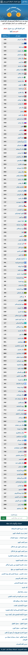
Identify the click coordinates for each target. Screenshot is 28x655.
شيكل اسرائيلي (21, 69)
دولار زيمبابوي (21, 508)
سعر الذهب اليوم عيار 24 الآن (19, 551)
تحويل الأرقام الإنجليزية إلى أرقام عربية (16, 614)
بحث (3, 518)
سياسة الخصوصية (22, 649)
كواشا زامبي (22, 504)
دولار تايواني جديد (20, 463)
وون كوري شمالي (20, 315)
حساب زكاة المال (22, 592)
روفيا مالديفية (21, 364)
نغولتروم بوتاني (21, 187)
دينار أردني (22, 62)
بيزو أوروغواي (21, 478)
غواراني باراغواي (21, 413)
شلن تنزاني (22, 466)
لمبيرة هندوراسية (20, 262)
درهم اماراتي (21, 54)
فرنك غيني (22, 255)
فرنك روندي (22, 421)
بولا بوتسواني (22, 190)
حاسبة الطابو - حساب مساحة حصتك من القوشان (16, 638)
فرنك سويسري (21, 202)
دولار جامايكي (21, 292)
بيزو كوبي (22, 217)
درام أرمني (22, 134)
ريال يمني (22, 107)
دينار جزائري (22, 77)
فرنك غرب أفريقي (20, 497)
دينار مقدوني (22, 349)
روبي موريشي (21, 360)
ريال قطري (22, 92)
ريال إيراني (22, 285)
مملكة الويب (24, 1)
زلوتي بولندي (21, 410)
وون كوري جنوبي (20, 319)
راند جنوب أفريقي (20, 500)
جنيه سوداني (22, 100)
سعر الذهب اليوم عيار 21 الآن (19, 547)
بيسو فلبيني (22, 402)
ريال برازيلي (22, 179)
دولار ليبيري (22, 330)
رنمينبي (23, 111)
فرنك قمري (22, 311)
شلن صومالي (21, 440)
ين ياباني (23, 296)
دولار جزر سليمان (20, 425)
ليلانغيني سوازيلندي (20, 447)
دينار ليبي (22, 334)
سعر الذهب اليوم (22, 542)
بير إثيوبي (22, 236)
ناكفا (24, 232)
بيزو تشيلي (22, 205)
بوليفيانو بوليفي (21, 175)
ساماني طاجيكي (21, 455)
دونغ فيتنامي (22, 485)
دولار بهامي (22, 183)
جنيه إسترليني (21, 119)
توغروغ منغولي (21, 357)
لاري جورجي (22, 243)
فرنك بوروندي (21, 168)
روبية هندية (22, 281)
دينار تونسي (22, 103)
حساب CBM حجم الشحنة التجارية (17, 556)
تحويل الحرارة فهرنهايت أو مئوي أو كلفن (16, 632)
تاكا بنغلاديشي (21, 160)
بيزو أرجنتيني (21, 141)
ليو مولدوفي (22, 342)
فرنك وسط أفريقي (20, 493)
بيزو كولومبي (21, 209)
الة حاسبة (24, 587)
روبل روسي (22, 122)
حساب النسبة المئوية (21, 560)
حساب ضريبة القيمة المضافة (19, 528)
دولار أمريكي (22, 39)
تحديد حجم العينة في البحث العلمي (17, 596)
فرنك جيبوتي (22, 221)
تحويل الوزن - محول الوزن (20, 628)
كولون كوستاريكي (20, 213)
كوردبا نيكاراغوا (21, 383)
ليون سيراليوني (21, 436)
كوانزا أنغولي (22, 137)
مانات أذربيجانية (21, 149)
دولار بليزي (22, 198)
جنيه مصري (22, 66)
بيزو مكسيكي (21, 372)
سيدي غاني (22, 247)
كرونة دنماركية (21, 224)
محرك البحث (14, 514)
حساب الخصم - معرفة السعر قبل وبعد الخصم (14, 574)
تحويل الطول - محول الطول (19, 623)
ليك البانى (22, 130)
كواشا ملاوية (22, 368)
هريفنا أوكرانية (21, 470)
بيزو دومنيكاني (21, 228)
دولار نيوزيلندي (21, 395)
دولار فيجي (22, 240)
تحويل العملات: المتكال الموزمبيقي (11, 1)
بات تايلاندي (22, 451)
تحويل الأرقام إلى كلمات (20, 605)
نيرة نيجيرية (22, 379)
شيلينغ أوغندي (21, 474)
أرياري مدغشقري (20, 345)
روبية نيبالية (22, 391)
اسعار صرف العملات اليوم (20, 533)
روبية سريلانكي (21, 327)
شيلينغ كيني (22, 300)
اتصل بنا (3, 649)
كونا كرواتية (22, 266)
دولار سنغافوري (21, 432)
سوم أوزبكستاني (21, 482)
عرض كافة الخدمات (21, 644)
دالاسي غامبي (21, 251)
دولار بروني (22, 171)
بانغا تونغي (22, 459)
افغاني (23, 126)
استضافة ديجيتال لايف (11, 649)
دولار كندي (22, 115)
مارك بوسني (22, 153)
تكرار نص (24, 619)
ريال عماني (22, 58)
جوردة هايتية (22, 270)
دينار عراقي (22, 73)
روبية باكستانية (21, 406)
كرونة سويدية (21, 429)
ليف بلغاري (22, 164)
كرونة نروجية (21, 387)
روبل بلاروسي (21, 194)
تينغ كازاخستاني (21, 323)
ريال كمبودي (22, 308)
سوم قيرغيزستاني (20, 304)
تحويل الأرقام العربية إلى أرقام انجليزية (16, 610)
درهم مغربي (22, 338)
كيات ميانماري (21, 353)
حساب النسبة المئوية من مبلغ (19, 569)
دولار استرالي (21, 145)
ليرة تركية (22, 47)
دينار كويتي (22, 85)
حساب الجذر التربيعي (21, 578)
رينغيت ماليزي (21, 376)
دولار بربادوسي (21, 156)
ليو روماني (22, 417)
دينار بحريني (22, 81)
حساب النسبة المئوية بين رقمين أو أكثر (16, 565)
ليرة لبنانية (22, 88)
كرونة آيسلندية (21, 289)
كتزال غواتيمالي (21, 258)
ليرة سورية (22, 96)
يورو (24, 43)
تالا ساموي (22, 489)
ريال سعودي (22, 50)
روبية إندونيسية (21, 277)
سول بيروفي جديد (20, 398)
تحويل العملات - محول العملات (18, 538)
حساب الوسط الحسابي (20, 583)
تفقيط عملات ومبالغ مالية (20, 601)
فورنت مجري (21, 274)
